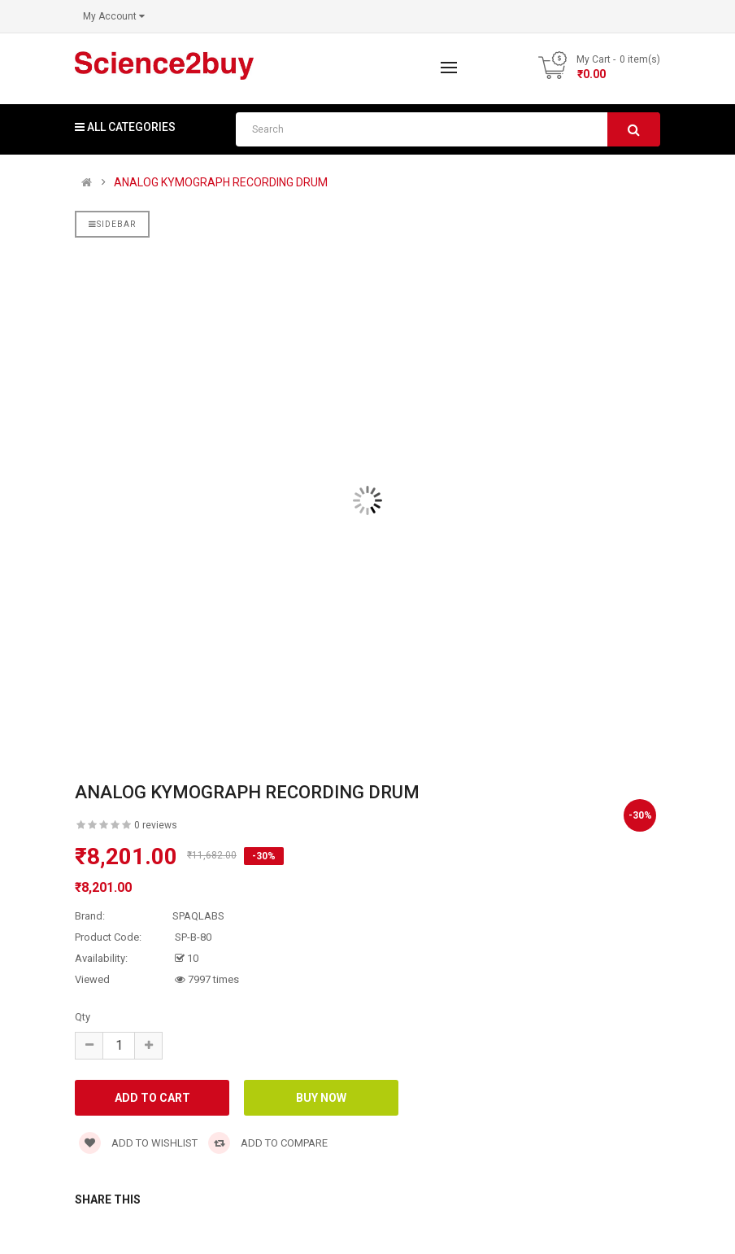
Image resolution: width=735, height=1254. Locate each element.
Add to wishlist (138, 1143)
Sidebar (112, 224)
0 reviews (155, 825)
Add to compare (268, 1143)
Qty (82, 1017)
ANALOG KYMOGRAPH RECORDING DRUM (221, 182)
